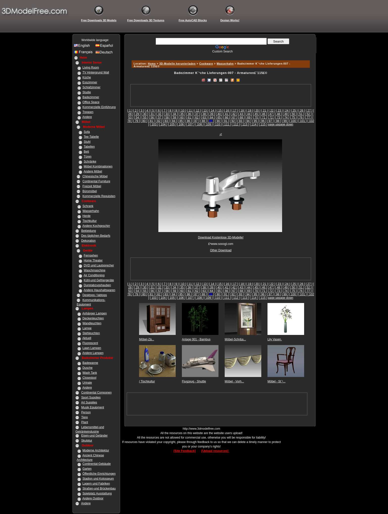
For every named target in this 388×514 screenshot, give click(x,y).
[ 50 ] (293, 114)
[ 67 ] (234, 117)
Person (86, 412)
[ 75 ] (293, 117)
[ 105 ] (172, 124)
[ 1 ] (129, 110)
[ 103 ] (154, 124)
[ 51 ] (300, 114)
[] (211, 121)
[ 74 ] (286, 117)
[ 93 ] (240, 121)
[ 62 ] (197, 117)
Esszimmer (89, 82)
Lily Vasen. (274, 339)
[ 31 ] (152, 114)
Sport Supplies (90, 397)
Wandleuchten (91, 323)
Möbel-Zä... (146, 339)
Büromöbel (89, 191)
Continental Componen (96, 392)
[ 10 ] (182, 110)
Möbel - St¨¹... (276, 381)
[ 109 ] (208, 124)
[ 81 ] (151, 121)
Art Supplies (89, 402)
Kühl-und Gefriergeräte (99, 280)
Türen (87, 156)
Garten (87, 468)
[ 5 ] (152, 110)
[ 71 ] (263, 117)
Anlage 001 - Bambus (196, 339)
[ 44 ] (248, 114)
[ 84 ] (173, 121)
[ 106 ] (181, 124)
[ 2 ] (135, 110)
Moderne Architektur (95, 450)
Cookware (206, 63)
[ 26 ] (301, 110)
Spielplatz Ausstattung (97, 493)
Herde (86, 216)
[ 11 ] (190, 110)
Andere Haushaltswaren (99, 290)
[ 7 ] (164, 110)
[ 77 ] (308, 117)
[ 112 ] (236, 124)
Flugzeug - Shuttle (194, 381)
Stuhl (87, 141)
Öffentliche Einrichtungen (99, 473)
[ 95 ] (255, 121)
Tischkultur (89, 221)
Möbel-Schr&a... (235, 339)
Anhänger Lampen (94, 313)
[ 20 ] (257, 110)
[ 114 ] (254, 124)
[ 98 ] (277, 121)
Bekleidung (88, 231)
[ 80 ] (144, 121)
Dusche (87, 368)
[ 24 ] (287, 110)
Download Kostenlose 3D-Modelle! (220, 237)
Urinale (87, 382)
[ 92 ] (233, 121)
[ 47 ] (271, 114)
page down (286, 124)
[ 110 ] (218, 124)
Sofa (87, 132)
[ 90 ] (218, 121)
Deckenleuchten (93, 318)
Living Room (90, 67)
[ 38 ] (204, 114)
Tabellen (89, 146)
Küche (86, 77)
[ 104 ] (163, 124)
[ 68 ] (241, 117)
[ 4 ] (147, 110)
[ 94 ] (248, 121)
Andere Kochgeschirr (96, 226)
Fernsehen (91, 255)
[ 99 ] (285, 121)
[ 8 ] (170, 110)
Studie (86, 92)
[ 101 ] (302, 121)
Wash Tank (89, 372)
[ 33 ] (167, 114)
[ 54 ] (137, 117)
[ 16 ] (227, 110)
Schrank (87, 206)
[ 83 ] (166, 121)
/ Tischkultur (147, 381)
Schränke (90, 161)
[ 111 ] (226, 124)
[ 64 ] (211, 117)
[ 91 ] (225, 121)
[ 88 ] (203, 121)
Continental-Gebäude (96, 464)
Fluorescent (90, 343)
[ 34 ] (174, 114)
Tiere (84, 417)
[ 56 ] (152, 117)
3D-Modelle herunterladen (177, 63)
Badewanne (90, 363)
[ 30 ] (145, 114)
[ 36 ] (189, 114)
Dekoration (88, 240)
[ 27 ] (309, 110)
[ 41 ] (226, 114)
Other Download (221, 250)
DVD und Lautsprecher (99, 265)
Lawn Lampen (91, 348)
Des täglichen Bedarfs (95, 235)
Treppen (87, 112)
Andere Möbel (93, 171)
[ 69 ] (248, 117)
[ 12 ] (197, 110)
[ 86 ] (188, 121)
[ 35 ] (182, 114)
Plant (84, 422)
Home (152, 63)
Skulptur (86, 440)
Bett (86, 151)
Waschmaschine (94, 270)
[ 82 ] (158, 121)
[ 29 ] (137, 114)
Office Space (90, 102)
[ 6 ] (158, 110)
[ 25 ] (294, 110)
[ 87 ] (196, 121)
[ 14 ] (212, 110)
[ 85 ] (181, 121)
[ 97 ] (270, 121)
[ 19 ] (249, 110)
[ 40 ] (219, 114)
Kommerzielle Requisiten (98, 196)
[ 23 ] (279, 110)
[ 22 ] (272, 110)
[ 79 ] (136, 121)
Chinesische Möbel (94, 176)
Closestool (89, 377)
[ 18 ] (242, 110)
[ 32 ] (159, 114)
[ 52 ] (308, 114)
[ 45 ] (256, 114)
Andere (87, 117)
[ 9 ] (176, 110)
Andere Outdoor (92, 498)
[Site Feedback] (185, 451)
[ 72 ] (271, 117)
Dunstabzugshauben (97, 285)
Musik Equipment (92, 407)
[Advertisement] (220, 55)
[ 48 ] (278, 114)
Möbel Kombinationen (98, 166)
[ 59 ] (174, 117)
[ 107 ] (190, 124)
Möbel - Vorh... (234, 381)
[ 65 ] (219, 117)
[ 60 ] (182, 117)
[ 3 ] (141, 110)
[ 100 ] (293, 121)
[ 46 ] (263, 114)
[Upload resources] (215, 451)
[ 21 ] (264, 110)
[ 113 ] (245, 124)
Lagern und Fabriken (96, 483)
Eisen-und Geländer (94, 435)
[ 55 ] (145, 117)
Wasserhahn (90, 211)
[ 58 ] (167, 117)
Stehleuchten (91, 333)
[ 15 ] (220, 110)
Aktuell (86, 338)
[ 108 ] (199, 124)
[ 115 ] (263, 124)
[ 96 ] (263, 121)
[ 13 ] (205, 110)
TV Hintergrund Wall (95, 72)
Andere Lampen (92, 353)
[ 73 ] (278, 117)
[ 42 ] (234, 114)
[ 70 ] (256, 117)
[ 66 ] (226, 117)
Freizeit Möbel (91, 186)
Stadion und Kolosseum (98, 478)
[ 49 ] (286, 114)
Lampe (87, 328)
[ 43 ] (241, 114)
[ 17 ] (234, 110)
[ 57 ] (159, 117)
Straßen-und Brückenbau (99, 488)
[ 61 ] (189, 117)
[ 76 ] (300, 117)
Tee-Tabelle (91, 137)
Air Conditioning (94, 275)
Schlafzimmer (91, 87)
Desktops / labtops (94, 295)
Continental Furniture (96, 181)
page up (273, 124)
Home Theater (93, 260)
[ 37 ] (197, 114)
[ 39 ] (211, 114)
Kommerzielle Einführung (99, 107)
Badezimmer (90, 97)
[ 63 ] (204, 117)
